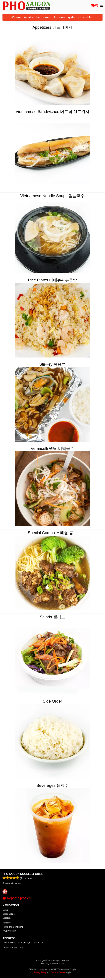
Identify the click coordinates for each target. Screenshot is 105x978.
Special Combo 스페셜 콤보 (52, 532)
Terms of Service (58, 972)
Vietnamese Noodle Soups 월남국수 (52, 196)
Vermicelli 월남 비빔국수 (52, 448)
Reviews (6, 922)
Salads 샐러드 (52, 617)
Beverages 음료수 (52, 785)
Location (6, 918)
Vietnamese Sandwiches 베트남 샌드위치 (52, 111)
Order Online (8, 914)
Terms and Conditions (12, 927)
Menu (5, 910)
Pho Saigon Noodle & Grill (22, 874)
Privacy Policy (9, 931)
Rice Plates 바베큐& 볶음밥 (52, 280)
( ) (94, 5)
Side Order (52, 701)
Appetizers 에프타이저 (52, 27)
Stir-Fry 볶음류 (52, 364)
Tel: (12, 947)
